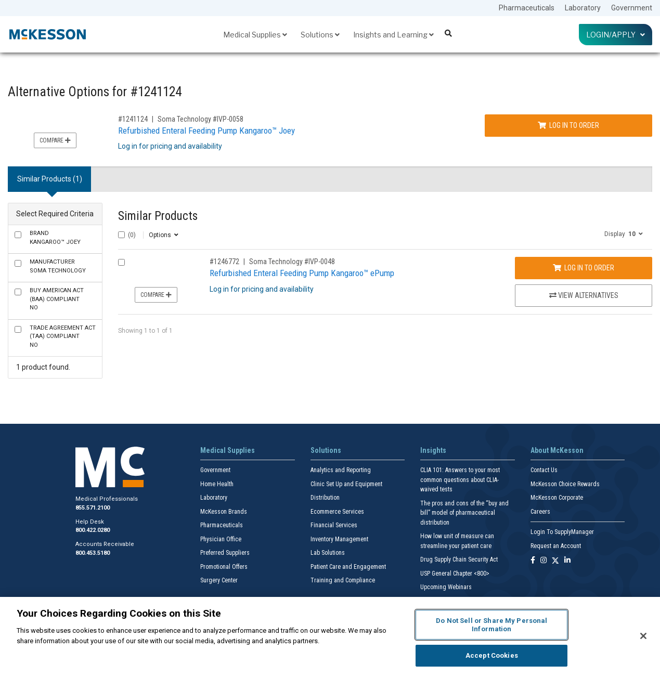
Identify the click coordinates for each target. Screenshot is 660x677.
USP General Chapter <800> (454, 573)
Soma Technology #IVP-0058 (200, 119)
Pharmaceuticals (526, 8)
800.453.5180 (92, 553)
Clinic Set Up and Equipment (346, 484)
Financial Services (333, 525)
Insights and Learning (393, 34)
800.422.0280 (92, 530)
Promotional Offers (224, 566)
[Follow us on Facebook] (532, 561)
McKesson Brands (223, 511)
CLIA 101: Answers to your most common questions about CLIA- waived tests (460, 479)
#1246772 (224, 261)
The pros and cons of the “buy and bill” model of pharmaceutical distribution (464, 513)
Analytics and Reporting (340, 470)
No (57, 299)
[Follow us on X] (555, 561)
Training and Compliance (342, 580)
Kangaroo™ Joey (55, 237)
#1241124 (133, 119)
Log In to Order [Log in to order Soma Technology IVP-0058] (568, 125)
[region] (330, 637)
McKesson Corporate (556, 497)
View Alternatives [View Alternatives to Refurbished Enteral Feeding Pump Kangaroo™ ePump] (583, 295)
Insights (433, 450)
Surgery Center (219, 580)
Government (631, 8)
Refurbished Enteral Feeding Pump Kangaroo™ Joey (206, 130)
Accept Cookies (491, 655)
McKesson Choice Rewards (565, 484)
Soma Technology (58, 266)
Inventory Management (339, 539)
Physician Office (220, 539)
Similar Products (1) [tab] (49, 179)
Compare (55, 140)
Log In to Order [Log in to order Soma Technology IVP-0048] (583, 268)
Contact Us (544, 470)
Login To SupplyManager (562, 532)
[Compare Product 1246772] (121, 262)
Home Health (217, 484)
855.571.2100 (92, 507)
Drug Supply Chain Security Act (459, 559)
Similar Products (158, 216)
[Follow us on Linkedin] (567, 561)
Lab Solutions (327, 552)
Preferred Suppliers (225, 552)
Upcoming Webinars (446, 587)
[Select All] (121, 234)
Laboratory (583, 8)
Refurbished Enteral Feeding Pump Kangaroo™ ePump (302, 273)
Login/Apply (615, 34)
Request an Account (555, 546)
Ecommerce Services (337, 511)
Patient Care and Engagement (348, 566)
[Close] (643, 635)
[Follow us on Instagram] (543, 561)
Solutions (320, 34)
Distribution (325, 497)
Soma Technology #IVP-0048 (292, 261)
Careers (540, 511)
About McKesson (557, 450)
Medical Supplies (255, 34)
